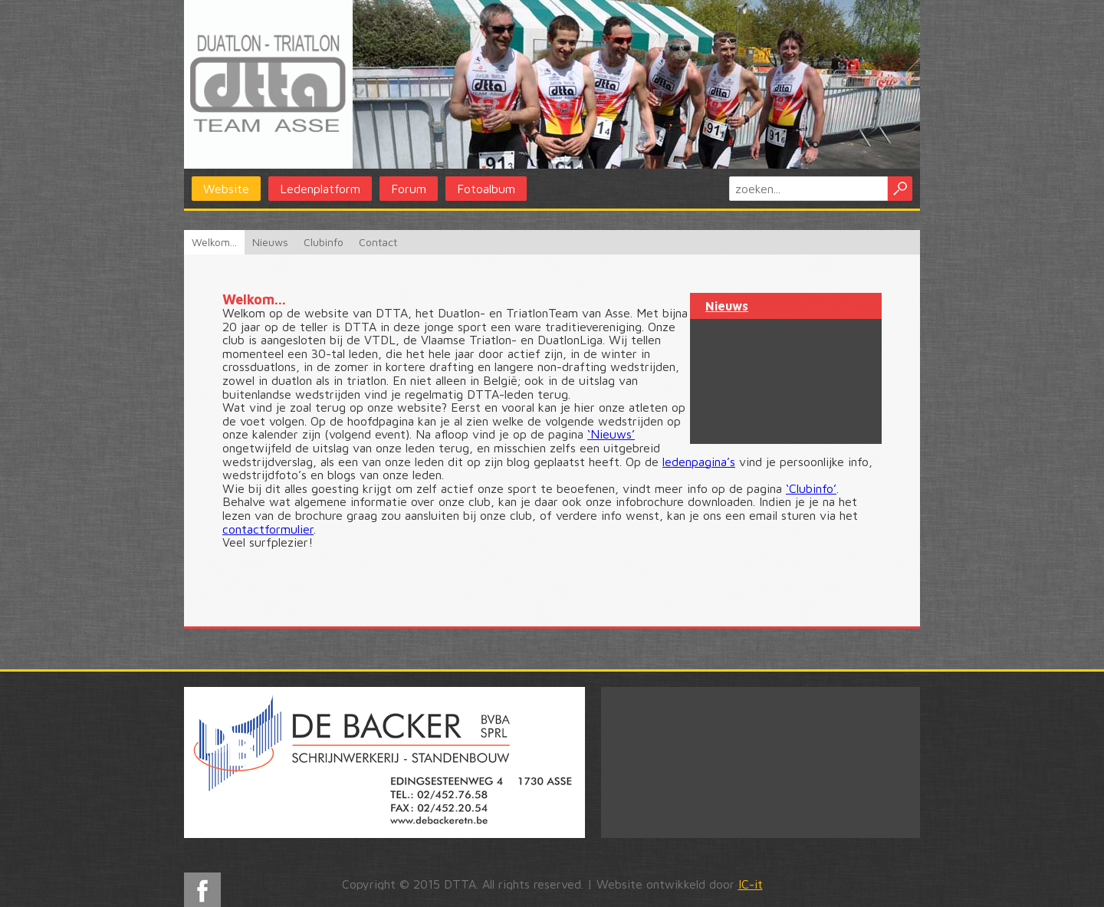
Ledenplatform (320, 189)
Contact (378, 241)
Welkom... (214, 241)
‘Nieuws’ (611, 434)
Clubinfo (323, 241)
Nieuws (270, 241)
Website (226, 189)
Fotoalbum (486, 189)
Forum (408, 189)
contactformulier (268, 529)
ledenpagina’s (698, 461)
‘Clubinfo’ (811, 488)
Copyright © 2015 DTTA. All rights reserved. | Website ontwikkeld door (552, 883)
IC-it (750, 884)
